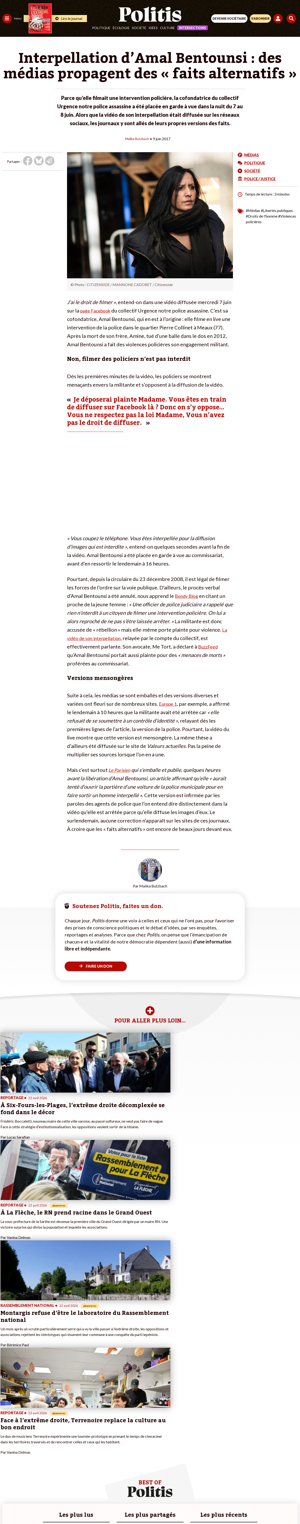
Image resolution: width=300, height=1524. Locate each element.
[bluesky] (103, 1507)
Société (139, 28)
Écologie (121, 28)
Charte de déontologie (117, 1491)
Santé (24, 1429)
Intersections (192, 28)
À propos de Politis (53, 1444)
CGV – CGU (151, 1491)
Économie (27, 1419)
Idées (153, 28)
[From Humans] (147, 1507)
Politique (101, 28)
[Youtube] (118, 1507)
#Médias (253, 210)
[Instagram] (133, 1507)
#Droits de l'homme (262, 216)
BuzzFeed (209, 646)
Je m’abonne (49, 1429)
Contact (53, 1491)
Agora (6, 1414)
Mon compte (49, 1449)
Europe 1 (169, 703)
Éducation (27, 1424)
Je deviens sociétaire (55, 1424)
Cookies (243, 1491)
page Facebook (97, 310)
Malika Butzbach (137, 138)
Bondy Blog (188, 595)
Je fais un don (50, 1419)
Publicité (223, 1491)
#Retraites (84, 1429)
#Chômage (85, 1434)
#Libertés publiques (277, 210)
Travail (24, 1414)
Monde (7, 1444)
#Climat (82, 1414)
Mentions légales (79, 1491)
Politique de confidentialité (188, 1491)
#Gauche (83, 1424)
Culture (167, 28)
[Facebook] (89, 1507)
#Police (82, 1419)
